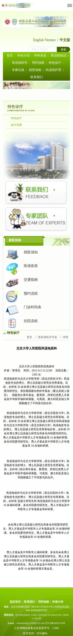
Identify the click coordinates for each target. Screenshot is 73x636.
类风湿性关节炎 (48, 337)
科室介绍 (57, 601)
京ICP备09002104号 (55, 623)
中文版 (65, 40)
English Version (44, 40)
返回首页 (15, 601)
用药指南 (43, 601)
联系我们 (29, 601)
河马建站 (42, 633)
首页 (30, 337)
